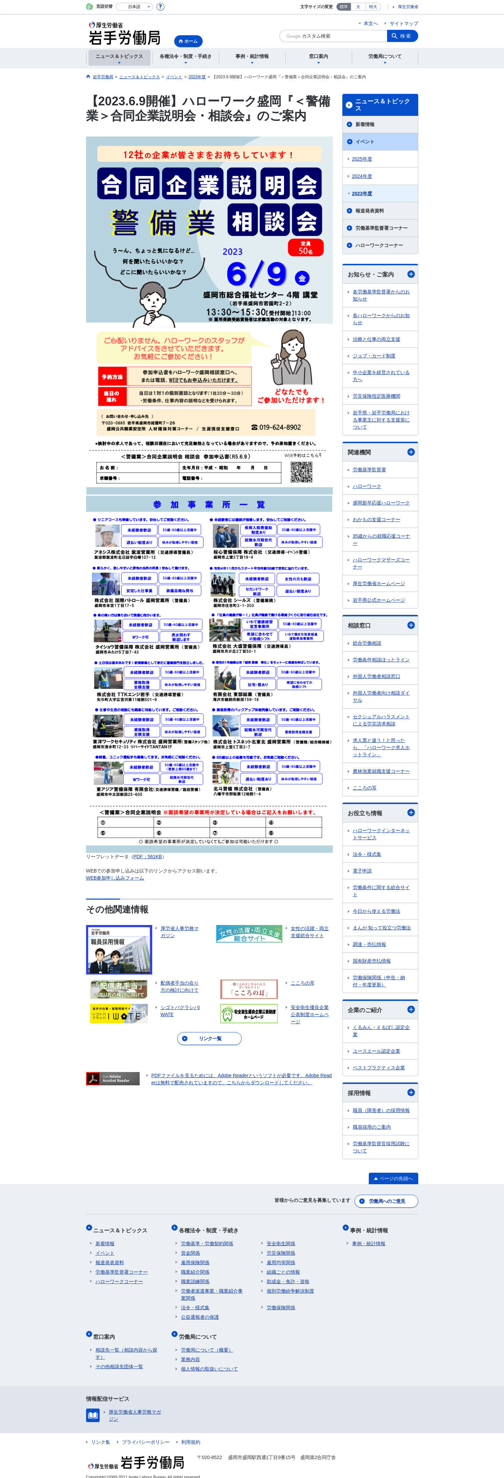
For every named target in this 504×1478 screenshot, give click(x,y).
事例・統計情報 (371, 1228)
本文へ (371, 23)
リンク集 (100, 1434)
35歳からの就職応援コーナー (381, 540)
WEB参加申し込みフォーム (115, 878)
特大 (373, 6)
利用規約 (190, 1434)
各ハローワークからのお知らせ (381, 319)
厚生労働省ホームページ (379, 584)
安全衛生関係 (281, 1240)
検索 (406, 36)
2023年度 (362, 193)
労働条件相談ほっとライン (381, 660)
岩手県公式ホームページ (379, 601)
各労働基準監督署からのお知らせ (381, 295)
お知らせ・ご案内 (381, 274)
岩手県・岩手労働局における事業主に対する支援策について (381, 420)
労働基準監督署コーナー (382, 228)
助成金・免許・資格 (288, 1277)
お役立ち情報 (381, 814)
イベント (365, 141)
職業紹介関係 (195, 1268)
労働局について (200, 1330)
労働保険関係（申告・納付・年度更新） (379, 983)
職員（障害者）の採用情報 (381, 1112)
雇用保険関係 (195, 1258)
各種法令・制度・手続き (211, 1228)
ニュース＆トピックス (382, 105)
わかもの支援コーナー (376, 520)
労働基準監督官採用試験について (381, 1149)
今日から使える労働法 (376, 913)
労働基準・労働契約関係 (207, 1240)
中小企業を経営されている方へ (381, 376)
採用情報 (381, 1095)
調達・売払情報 (369, 946)
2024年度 (362, 176)
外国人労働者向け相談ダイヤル (381, 697)
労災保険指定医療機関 (376, 396)
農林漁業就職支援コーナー (381, 772)
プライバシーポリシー (145, 1434)
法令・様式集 (367, 856)
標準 (344, 6)
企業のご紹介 (381, 1011)
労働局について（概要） (207, 1341)
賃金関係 (190, 1249)
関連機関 (381, 453)
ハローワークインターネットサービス (381, 835)
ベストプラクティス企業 (379, 1069)
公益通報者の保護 (200, 1313)
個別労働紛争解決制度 (290, 1287)
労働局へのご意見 (387, 1202)
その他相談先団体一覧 (119, 1358)
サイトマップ (404, 23)
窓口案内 (106, 1330)
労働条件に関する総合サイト (381, 892)
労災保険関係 (281, 1249)
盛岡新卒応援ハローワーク (381, 504)
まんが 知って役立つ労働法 (382, 929)
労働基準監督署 (369, 470)
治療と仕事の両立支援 (376, 339)
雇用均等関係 (281, 1258)
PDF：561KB (148, 856)
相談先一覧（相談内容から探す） (126, 1345)
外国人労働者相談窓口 (376, 677)
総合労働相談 (367, 644)
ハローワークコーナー (379, 245)
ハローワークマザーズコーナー (381, 564)
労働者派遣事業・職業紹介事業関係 (212, 1291)
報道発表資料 (370, 210)
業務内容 (190, 1351)
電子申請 (362, 872)
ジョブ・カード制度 (374, 356)
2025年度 (362, 159)
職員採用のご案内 (372, 1129)
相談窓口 (381, 626)
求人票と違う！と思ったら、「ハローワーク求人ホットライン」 (381, 748)
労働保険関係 (281, 1304)
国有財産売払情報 (372, 962)
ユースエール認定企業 (376, 1053)
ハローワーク (367, 487)
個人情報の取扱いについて (209, 1360)
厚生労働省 (408, 6)
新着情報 (365, 124)
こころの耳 (365, 789)
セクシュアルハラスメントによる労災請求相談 (381, 721)
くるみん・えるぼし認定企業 (381, 1033)
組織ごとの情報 (283, 1268)
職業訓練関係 (195, 1277)
